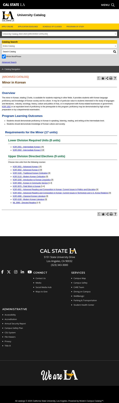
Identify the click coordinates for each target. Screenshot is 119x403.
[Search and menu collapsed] (110, 5)
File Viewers (10, 336)
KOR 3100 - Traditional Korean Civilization (30, 173)
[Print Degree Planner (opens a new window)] (99, 78)
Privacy (8, 341)
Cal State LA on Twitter (9, 272)
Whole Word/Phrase (13, 56)
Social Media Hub (44, 287)
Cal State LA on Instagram (15, 272)
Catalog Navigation (12, 69)
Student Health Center (84, 304)
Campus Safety (80, 282)
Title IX (8, 345)
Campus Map (80, 278)
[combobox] (59, 34)
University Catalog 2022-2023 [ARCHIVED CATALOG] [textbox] (25, 34)
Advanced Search (9, 62)
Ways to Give (41, 291)
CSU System (10, 332)
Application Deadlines (28, 27)
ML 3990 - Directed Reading (24, 203)
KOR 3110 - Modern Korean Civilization (29, 176)
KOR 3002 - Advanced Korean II (26, 170)
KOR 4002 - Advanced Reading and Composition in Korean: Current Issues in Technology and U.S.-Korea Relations (60, 193)
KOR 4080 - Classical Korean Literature (29, 196)
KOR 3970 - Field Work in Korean (27, 186)
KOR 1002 (6, 107)
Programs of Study (75, 27)
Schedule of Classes (52, 27)
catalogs (21, 401)
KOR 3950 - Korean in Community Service (30, 183)
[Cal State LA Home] (59, 253)
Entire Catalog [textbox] (9, 46)
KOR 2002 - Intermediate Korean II (27, 150)
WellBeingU (79, 296)
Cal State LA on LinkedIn (22, 272)
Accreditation (11, 319)
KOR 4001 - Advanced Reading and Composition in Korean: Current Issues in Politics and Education (54, 189)
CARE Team (79, 287)
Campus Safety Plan (14, 328)
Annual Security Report (15, 323)
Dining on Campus (82, 291)
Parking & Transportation (85, 300)
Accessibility (10, 314)
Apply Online (7, 27)
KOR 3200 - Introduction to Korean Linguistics (32, 180)
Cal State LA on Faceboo (2, 272)
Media (38, 282)
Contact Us (41, 278)
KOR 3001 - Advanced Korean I (26, 167)
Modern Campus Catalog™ (91, 401)
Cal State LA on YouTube (30, 272)
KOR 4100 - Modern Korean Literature (28, 199)
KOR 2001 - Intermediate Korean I (27, 147)
